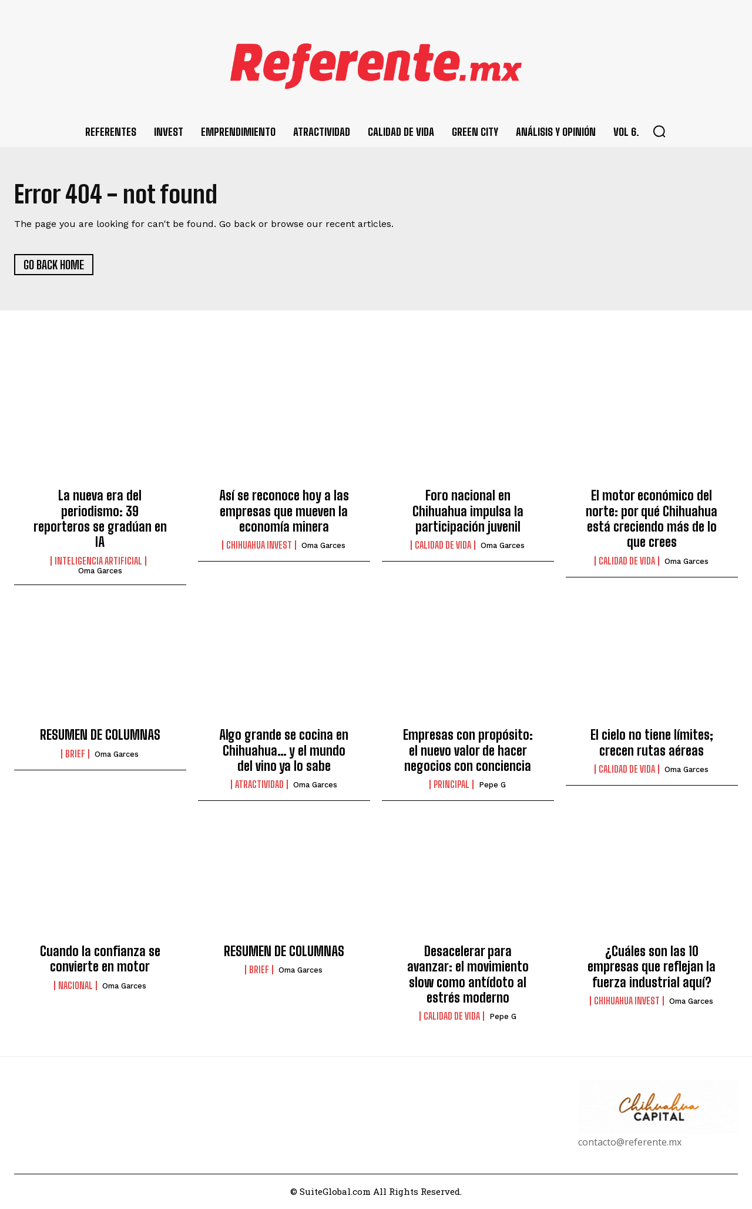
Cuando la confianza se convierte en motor (100, 958)
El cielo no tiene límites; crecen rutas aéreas (651, 743)
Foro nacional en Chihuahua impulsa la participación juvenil (467, 511)
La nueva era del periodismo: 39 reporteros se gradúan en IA (100, 519)
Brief (75, 754)
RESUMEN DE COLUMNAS (100, 735)
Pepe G (492, 785)
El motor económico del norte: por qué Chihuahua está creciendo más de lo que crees (651, 519)
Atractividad (259, 785)
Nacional (75, 985)
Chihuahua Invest (259, 545)
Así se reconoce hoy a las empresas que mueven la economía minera (284, 511)
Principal (451, 785)
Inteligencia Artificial (98, 561)
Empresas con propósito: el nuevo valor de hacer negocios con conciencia (468, 750)
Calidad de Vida (443, 545)
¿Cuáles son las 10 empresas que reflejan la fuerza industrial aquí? (652, 966)
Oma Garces (100, 570)
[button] (659, 131)
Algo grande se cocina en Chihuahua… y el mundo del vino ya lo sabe (283, 750)
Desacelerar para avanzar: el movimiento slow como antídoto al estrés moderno (468, 974)
